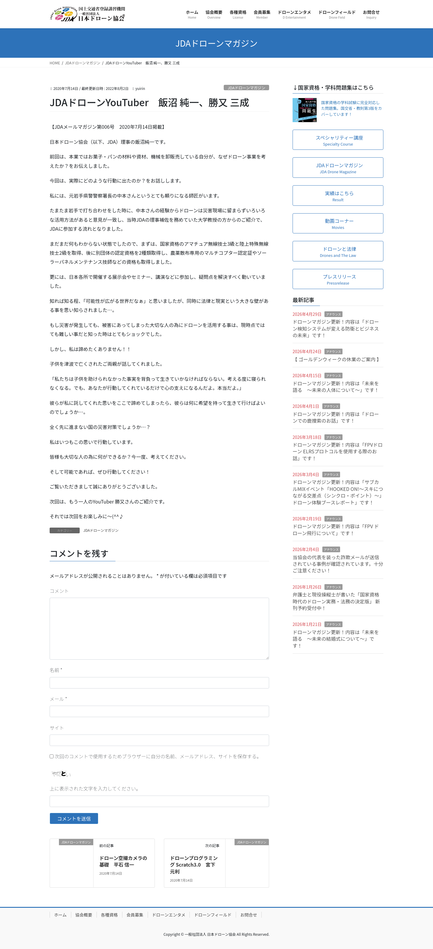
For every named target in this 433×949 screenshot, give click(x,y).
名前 (56, 669)
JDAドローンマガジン (246, 88)
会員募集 (135, 915)
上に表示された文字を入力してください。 (95, 788)
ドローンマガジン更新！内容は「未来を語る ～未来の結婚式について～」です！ (336, 638)
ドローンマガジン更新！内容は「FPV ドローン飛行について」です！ (336, 529)
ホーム (60, 915)
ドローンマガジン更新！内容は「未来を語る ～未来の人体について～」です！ (336, 386)
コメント (59, 590)
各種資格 (109, 915)
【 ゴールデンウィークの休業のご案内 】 (337, 359)
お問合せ (248, 915)
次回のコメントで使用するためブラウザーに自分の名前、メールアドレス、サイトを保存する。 (158, 756)
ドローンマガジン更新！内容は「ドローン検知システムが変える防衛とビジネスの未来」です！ (336, 328)
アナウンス (333, 314)
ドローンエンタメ (169, 915)
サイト (57, 727)
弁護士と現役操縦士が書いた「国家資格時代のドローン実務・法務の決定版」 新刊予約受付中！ (336, 601)
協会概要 (83, 915)
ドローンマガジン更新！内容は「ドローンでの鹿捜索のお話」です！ (336, 417)
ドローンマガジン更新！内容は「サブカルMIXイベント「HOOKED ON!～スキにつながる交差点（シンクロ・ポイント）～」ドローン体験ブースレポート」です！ (338, 492)
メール (58, 698)
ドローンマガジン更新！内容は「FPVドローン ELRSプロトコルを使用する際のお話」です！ (337, 451)
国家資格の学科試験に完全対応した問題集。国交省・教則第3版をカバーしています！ (351, 108)
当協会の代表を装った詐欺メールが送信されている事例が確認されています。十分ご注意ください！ (338, 563)
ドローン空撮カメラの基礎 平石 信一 (123, 861)
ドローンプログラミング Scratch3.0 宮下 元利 (194, 864)
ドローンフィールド (213, 915)
